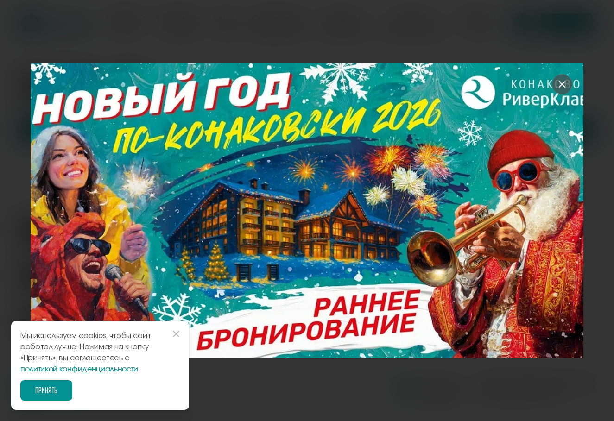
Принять (46, 390)
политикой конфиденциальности (79, 369)
